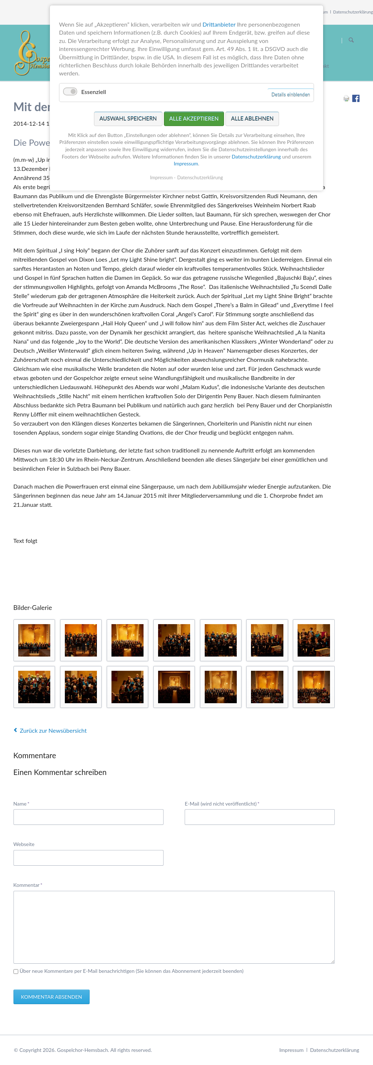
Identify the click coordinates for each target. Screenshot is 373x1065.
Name (24, 803)
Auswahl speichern (128, 118)
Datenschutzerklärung (353, 11)
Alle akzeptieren (194, 118)
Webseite (24, 844)
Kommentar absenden (51, 997)
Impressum (291, 1050)
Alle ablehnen (252, 118)
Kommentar (28, 884)
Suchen (351, 40)
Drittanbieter (219, 24)
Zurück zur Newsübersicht (53, 730)
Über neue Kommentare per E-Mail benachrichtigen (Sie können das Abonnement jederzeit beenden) (132, 971)
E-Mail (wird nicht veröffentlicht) (222, 803)
